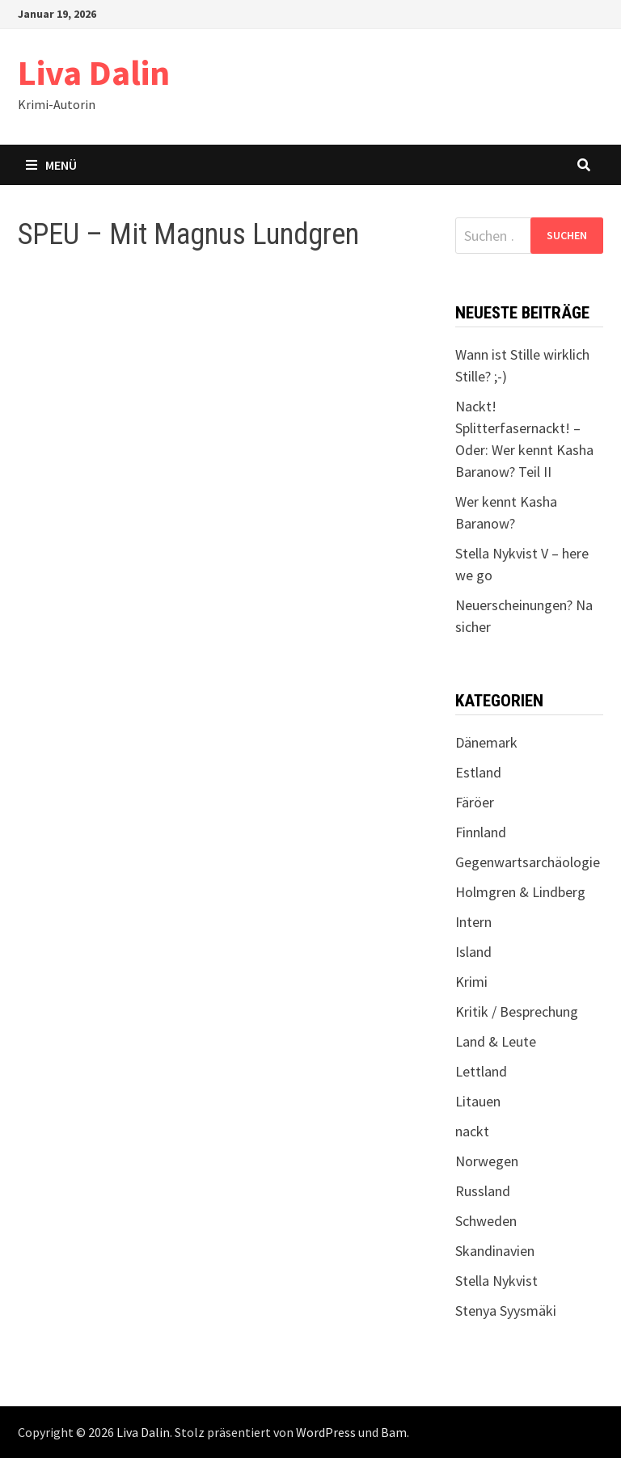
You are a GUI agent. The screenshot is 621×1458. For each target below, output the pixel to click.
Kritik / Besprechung (516, 1011)
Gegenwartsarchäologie (527, 862)
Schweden (486, 1220)
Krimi (471, 981)
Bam (394, 1432)
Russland (482, 1191)
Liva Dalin (94, 72)
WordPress (326, 1432)
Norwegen (486, 1161)
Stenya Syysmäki (505, 1310)
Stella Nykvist (496, 1280)
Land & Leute (495, 1041)
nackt (472, 1131)
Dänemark (486, 742)
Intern (473, 921)
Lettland (481, 1071)
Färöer (474, 802)
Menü (51, 165)
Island (473, 951)
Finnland (480, 832)
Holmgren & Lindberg (520, 892)
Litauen (478, 1101)
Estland (478, 772)
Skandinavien (494, 1250)
